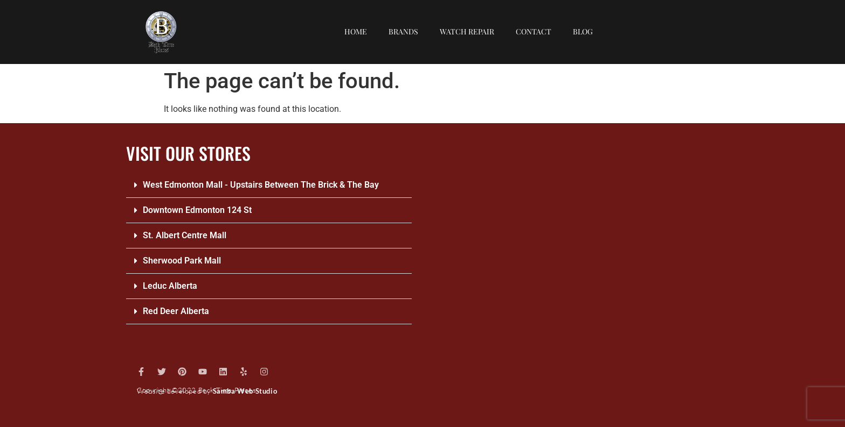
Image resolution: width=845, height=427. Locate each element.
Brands (403, 31)
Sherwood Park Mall (182, 260)
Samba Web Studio (245, 391)
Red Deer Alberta (176, 311)
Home (355, 31)
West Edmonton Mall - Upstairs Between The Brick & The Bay (261, 185)
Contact (533, 31)
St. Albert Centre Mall (184, 235)
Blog (583, 31)
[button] (269, 185)
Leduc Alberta (170, 286)
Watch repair (467, 31)
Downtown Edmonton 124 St (197, 210)
